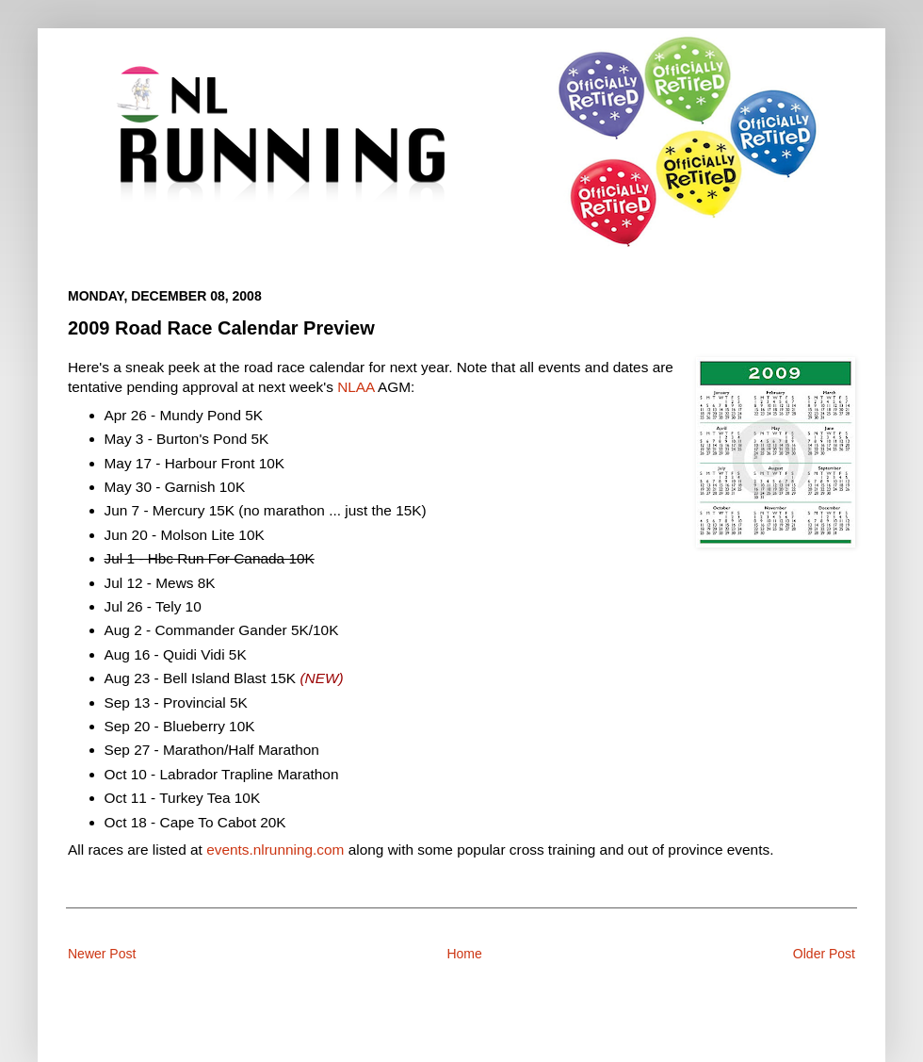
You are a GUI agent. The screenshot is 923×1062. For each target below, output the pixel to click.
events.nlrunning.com (275, 849)
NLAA (355, 387)
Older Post (824, 953)
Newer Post (102, 953)
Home (463, 953)
